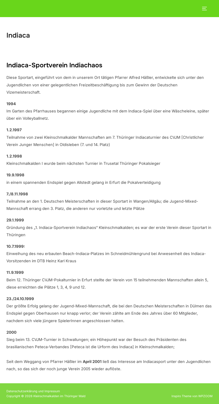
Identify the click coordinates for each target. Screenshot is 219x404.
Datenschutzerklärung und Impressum (33, 391)
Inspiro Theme (181, 396)
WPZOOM (205, 396)
